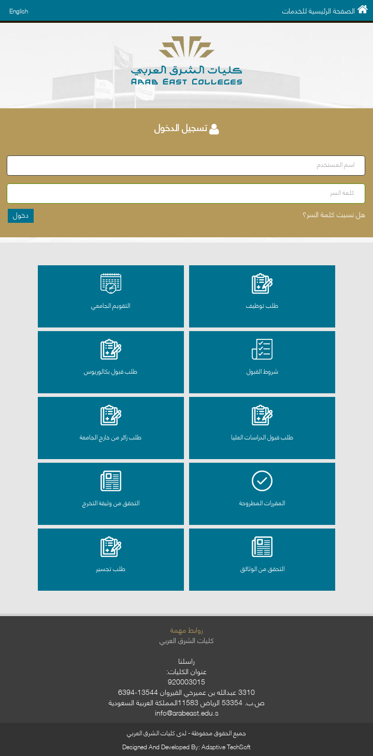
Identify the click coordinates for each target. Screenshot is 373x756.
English (18, 11)
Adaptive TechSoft (226, 746)
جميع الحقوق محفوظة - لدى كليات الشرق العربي (186, 732)
